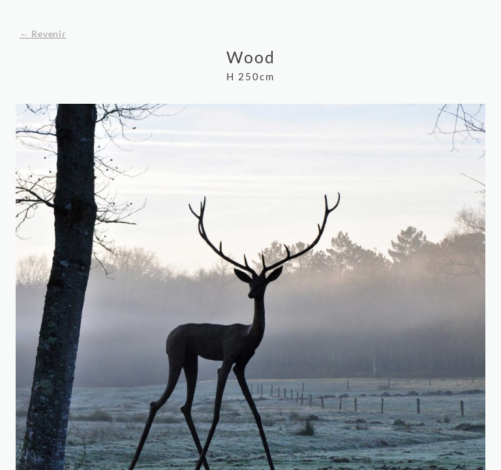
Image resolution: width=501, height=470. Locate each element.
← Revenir (43, 33)
